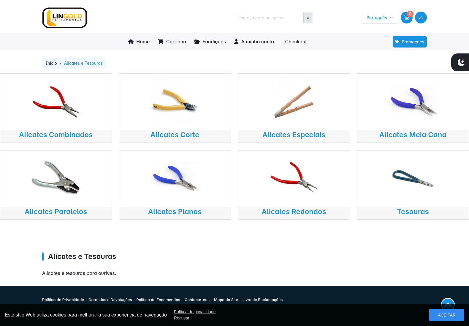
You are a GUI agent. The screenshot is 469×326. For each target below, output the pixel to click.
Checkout (295, 42)
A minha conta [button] (254, 42)
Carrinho (172, 42)
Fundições (210, 42)
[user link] (421, 17)
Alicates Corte (174, 134)
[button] (407, 17)
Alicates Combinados (56, 134)
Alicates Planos (175, 211)
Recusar (181, 318)
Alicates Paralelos (56, 211)
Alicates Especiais (294, 134)
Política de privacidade (195, 311)
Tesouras (413, 211)
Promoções (409, 41)
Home (139, 42)
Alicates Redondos (294, 211)
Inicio (51, 63)
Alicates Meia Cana (413, 134)
